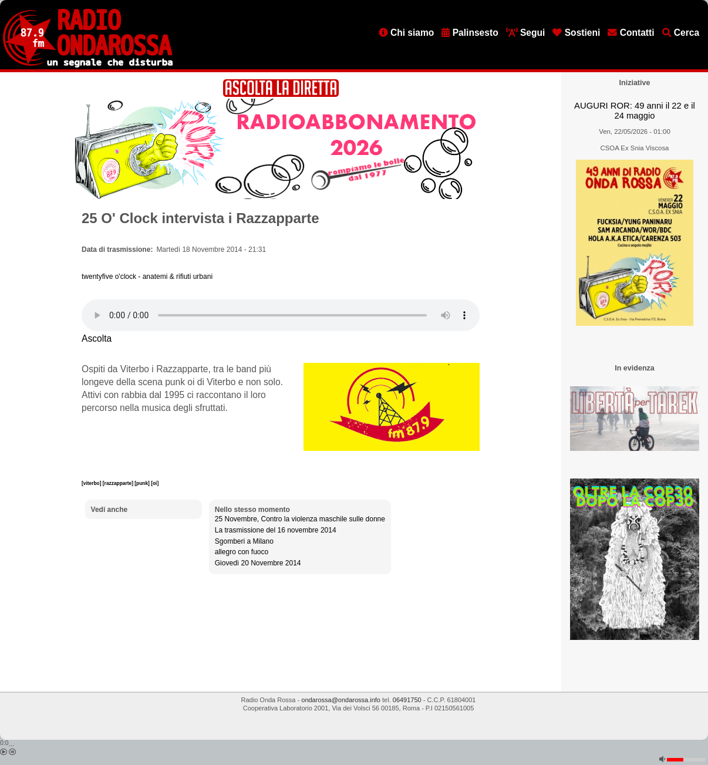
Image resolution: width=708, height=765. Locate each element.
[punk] (142, 483)
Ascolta (97, 338)
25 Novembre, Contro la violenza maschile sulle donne (300, 519)
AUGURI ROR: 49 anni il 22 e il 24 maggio (634, 110)
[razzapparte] (118, 483)
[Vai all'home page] (88, 65)
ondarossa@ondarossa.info (340, 699)
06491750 (407, 699)
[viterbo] (92, 483)
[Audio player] (281, 315)
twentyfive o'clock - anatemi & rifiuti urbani (147, 276)
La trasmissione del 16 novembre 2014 (275, 530)
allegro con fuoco (241, 552)
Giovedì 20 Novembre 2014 (258, 563)
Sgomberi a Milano (244, 541)
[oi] (155, 483)
